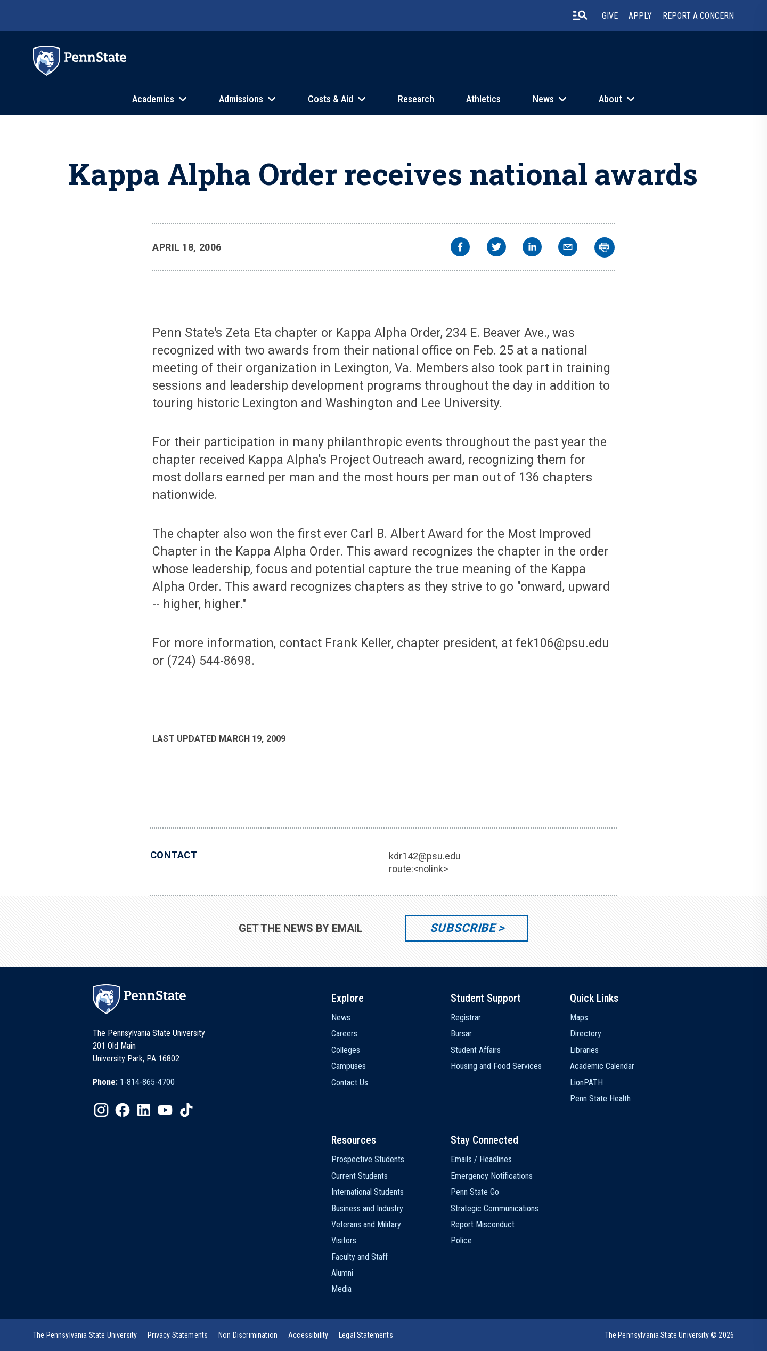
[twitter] (496, 248)
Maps (579, 1017)
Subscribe (462, 928)
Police (461, 1240)
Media (341, 1289)
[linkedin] (532, 248)
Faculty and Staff (359, 1257)
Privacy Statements (178, 1335)
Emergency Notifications (492, 1176)
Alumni (342, 1273)
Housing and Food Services (496, 1066)
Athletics (483, 98)
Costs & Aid (330, 98)
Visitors (343, 1240)
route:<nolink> (418, 868)
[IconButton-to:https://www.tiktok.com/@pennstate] (186, 1110)
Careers (344, 1033)
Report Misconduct (483, 1224)
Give (610, 16)
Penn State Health (600, 1098)
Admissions (241, 98)
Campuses (348, 1066)
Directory (585, 1033)
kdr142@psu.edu (425, 856)
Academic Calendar (602, 1066)
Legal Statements (366, 1335)
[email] (567, 248)
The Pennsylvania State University (85, 1335)
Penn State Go (475, 1192)
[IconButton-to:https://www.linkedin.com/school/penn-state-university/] (143, 1110)
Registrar (466, 1017)
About (610, 98)
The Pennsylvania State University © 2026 (669, 1335)
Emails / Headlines (481, 1159)
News (543, 98)
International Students (367, 1192)
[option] (134, 1082)
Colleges (345, 1050)
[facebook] (460, 248)
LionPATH (586, 1082)
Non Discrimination (248, 1335)
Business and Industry (367, 1208)
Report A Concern (698, 16)
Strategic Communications (494, 1208)
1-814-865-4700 (147, 1082)
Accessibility (308, 1335)
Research (416, 98)
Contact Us (349, 1082)
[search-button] (580, 15)
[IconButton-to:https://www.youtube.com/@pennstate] (165, 1110)
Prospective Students (367, 1159)
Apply (640, 16)
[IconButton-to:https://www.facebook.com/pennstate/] (122, 1110)
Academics (153, 98)
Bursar (461, 1033)
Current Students (359, 1176)
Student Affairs (476, 1050)
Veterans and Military (366, 1224)
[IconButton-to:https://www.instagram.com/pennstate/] (101, 1110)
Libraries (584, 1050)
